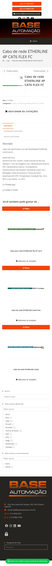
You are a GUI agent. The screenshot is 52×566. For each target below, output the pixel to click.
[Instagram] (24, 18)
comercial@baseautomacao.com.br (27, 14)
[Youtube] (32, 18)
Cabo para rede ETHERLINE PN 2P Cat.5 (26, 251)
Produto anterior (12, 71)
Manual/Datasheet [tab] (12, 137)
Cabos (14, 103)
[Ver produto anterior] (4, 71)
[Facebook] (19, 18)
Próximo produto (39, 71)
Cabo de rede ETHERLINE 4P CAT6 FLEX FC (27, 61)
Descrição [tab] (8, 126)
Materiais (35, 103)
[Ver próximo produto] (47, 71)
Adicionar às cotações (23, 111)
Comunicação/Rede (24, 103)
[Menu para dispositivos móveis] (33, 41)
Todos (42, 103)
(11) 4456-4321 (29, 4)
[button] (21, 78)
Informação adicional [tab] (13, 131)
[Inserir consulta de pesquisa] (26, 547)
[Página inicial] (3, 61)
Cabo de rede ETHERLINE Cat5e (26, 369)
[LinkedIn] (28, 18)
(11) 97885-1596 (28, 9)
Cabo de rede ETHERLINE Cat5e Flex (26, 310)
